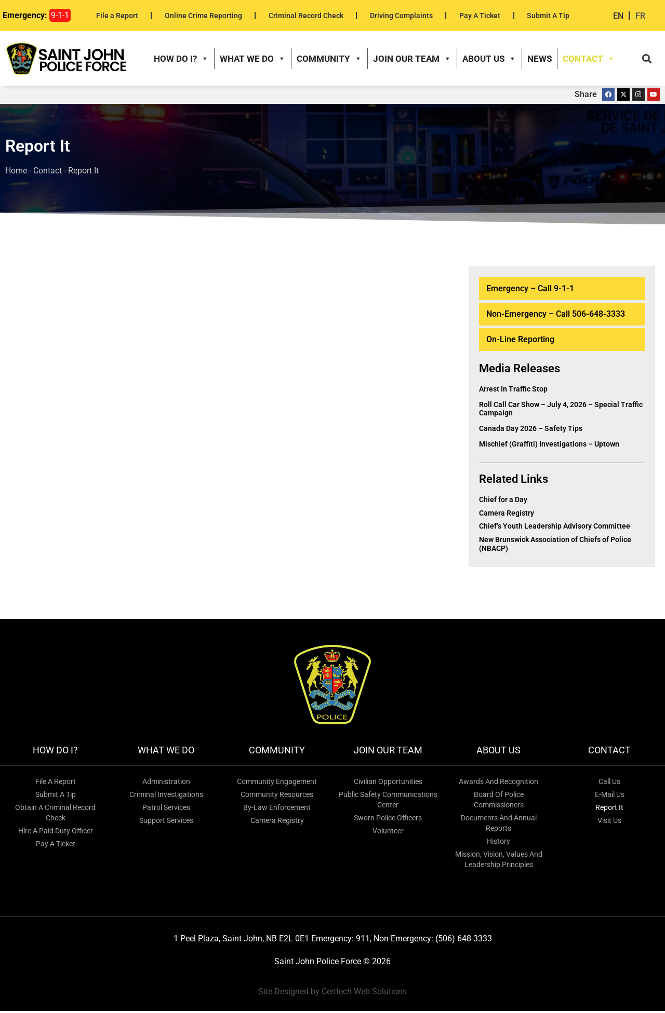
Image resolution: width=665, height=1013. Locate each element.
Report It (609, 809)
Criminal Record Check (306, 15)
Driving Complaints (401, 15)
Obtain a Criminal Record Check (55, 814)
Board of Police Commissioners (499, 801)
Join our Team (412, 59)
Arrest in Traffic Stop (513, 391)
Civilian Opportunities (388, 783)
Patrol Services (166, 809)
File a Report (117, 15)
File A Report (55, 783)
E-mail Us (609, 796)
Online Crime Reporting (203, 15)
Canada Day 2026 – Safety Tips (530, 431)
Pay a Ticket (55, 846)
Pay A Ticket (479, 15)
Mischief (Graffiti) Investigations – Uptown (549, 446)
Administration (166, 783)
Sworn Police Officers (388, 820)
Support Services (166, 822)
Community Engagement (277, 783)
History (498, 843)
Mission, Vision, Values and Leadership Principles (498, 861)
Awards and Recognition (498, 783)
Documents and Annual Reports (499, 825)
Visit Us (609, 822)
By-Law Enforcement (277, 809)
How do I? (181, 59)
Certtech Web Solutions (364, 994)
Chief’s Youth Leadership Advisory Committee (554, 528)
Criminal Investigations (166, 796)
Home (16, 173)
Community (329, 59)
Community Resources (277, 796)
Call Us (609, 783)
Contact (589, 59)
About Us (489, 59)
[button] (646, 60)
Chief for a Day (503, 501)
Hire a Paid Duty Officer (55, 833)
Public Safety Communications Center (388, 801)
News (539, 60)
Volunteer (388, 833)
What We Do (253, 59)
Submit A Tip (548, 15)
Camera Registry (506, 515)
